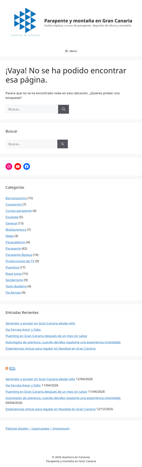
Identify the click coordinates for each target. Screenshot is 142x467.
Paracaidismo (15, 242)
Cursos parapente (19, 211)
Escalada (12, 217)
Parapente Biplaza (19, 255)
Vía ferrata (13, 292)
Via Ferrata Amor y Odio (23, 329)
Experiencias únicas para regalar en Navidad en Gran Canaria (51, 348)
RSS (12, 368)
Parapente (13, 248)
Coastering (14, 204)
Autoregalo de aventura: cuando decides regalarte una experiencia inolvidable (63, 342)
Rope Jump (14, 273)
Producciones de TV (20, 261)
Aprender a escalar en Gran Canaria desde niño (40, 323)
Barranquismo (16, 198)
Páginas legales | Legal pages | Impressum (38, 428)
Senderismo (14, 280)
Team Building (16, 286)
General (11, 223)
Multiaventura (16, 229)
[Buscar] (63, 109)
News (10, 236)
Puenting (12, 267)
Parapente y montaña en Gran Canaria (88, 20)
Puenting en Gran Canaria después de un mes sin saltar (46, 336)
